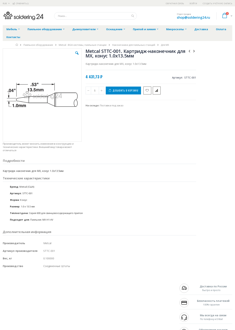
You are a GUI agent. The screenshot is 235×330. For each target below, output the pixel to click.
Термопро (44, 284)
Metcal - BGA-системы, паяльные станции (82, 45)
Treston (7, 305)
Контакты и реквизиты (153, 280)
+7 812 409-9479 (187, 284)
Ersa (15, 280)
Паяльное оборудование (38, 45)
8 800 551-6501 (189, 291)
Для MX (165, 45)
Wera (31, 312)
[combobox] (95, 16)
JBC (23, 280)
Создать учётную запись (217, 3)
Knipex (21, 312)
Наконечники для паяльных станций (133, 45)
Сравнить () (20, 3)
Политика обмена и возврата (98, 287)
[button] (68, 56)
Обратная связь (175, 3)
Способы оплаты (150, 294)
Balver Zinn (9, 291)
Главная (17, 44)
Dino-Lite (32, 298)
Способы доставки (151, 287)
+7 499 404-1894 (187, 280)
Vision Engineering (13, 298)
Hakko (6, 280)
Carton (44, 298)
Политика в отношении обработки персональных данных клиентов (101, 296)
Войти (193, 3)
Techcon (34, 305)
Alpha (22, 291)
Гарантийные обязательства (98, 280)
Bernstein (8, 312)
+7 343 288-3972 (187, 287)
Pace (31, 280)
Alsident (52, 280)
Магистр (58, 284)
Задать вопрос (90, 305)
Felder (32, 291)
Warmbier (20, 305)
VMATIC (46, 305)
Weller (41, 280)
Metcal (30, 284)
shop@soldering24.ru (193, 17)
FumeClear (18, 284)
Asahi (42, 291)
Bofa (5, 284)
